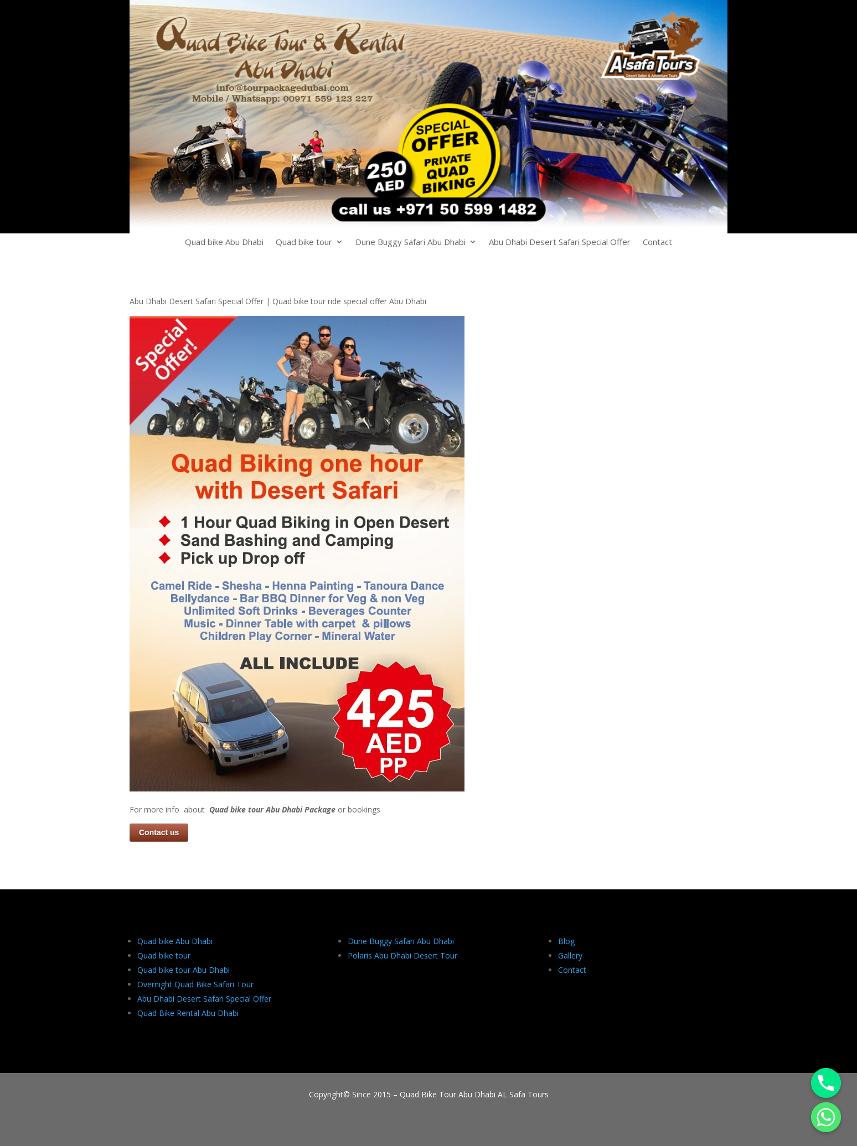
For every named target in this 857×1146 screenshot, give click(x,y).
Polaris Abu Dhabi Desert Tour (402, 955)
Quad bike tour (304, 242)
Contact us (159, 832)
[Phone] (826, 1083)
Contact (657, 242)
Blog (566, 941)
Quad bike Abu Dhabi (224, 242)
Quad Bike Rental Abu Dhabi (188, 1013)
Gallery (570, 955)
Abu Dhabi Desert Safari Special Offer (560, 242)
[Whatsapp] (826, 1117)
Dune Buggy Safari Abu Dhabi (410, 242)
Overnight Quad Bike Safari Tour (195, 984)
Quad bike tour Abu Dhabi (183, 970)
